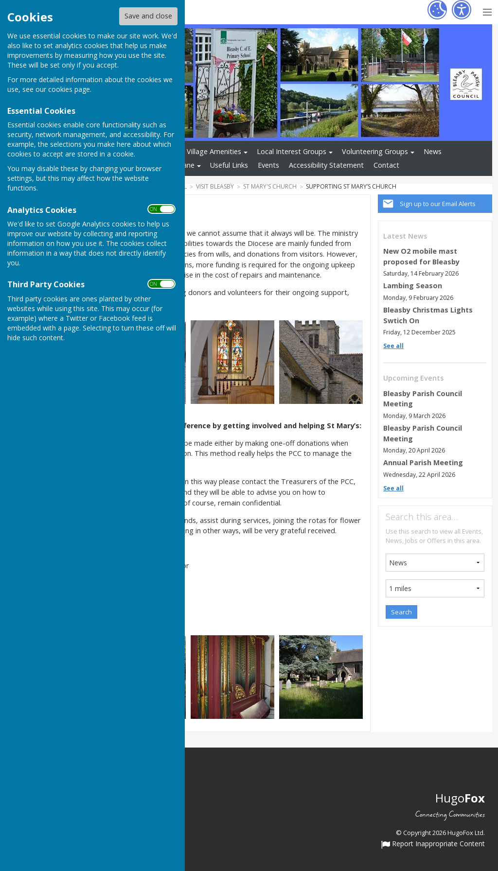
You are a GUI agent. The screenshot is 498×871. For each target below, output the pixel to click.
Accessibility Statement (326, 165)
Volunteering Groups (375, 151)
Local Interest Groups (291, 151)
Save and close (148, 15)
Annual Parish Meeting (423, 462)
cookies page (69, 89)
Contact (386, 165)
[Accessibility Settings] (461, 9)
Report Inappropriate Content (433, 844)
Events (268, 165)
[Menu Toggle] (487, 11)
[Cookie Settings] (437, 9)
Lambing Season (412, 285)
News (433, 151)
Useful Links (229, 165)
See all (393, 346)
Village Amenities (214, 151)
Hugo (460, 798)
